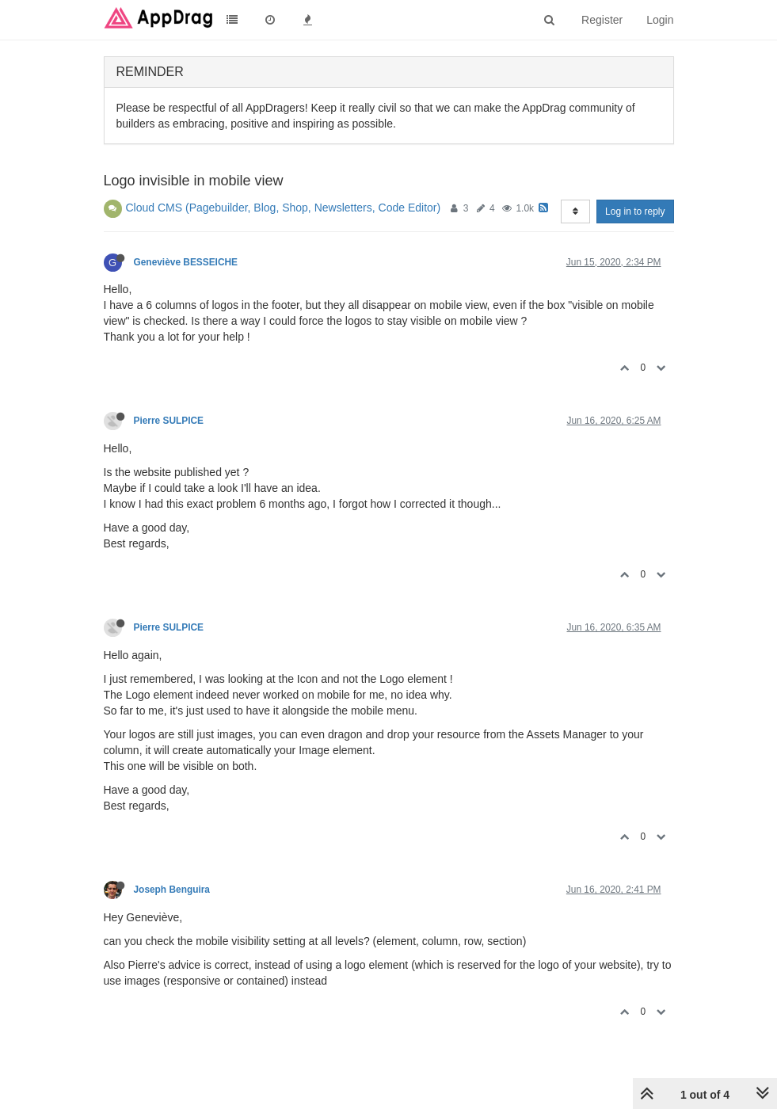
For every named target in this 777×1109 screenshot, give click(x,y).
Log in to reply (635, 211)
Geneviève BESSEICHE (186, 262)
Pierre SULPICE (169, 420)
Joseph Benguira (172, 889)
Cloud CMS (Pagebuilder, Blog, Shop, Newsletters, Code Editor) (283, 207)
